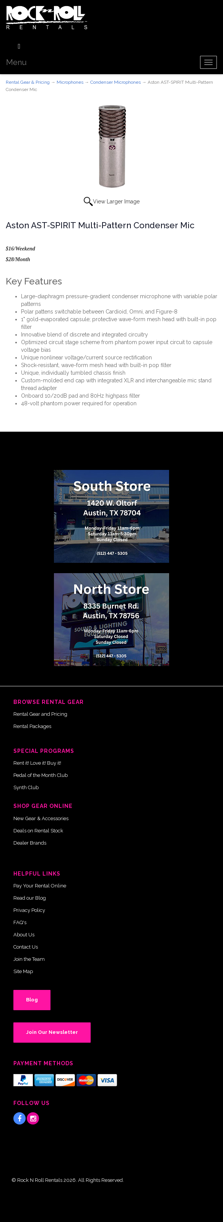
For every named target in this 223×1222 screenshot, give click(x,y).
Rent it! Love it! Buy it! (37, 763)
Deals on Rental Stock (38, 831)
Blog (32, 1000)
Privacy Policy (29, 910)
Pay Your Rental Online (39, 886)
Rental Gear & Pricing (28, 82)
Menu (16, 62)
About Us (23, 935)
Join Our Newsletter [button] (52, 1032)
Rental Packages (32, 726)
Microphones (70, 82)
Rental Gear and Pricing (40, 714)
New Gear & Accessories (40, 818)
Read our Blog (29, 898)
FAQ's (19, 922)
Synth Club (26, 787)
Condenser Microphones (115, 82)
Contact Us (25, 947)
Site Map (23, 971)
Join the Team (29, 959)
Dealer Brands (29, 843)
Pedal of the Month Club (40, 775)
